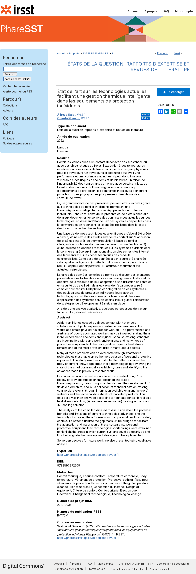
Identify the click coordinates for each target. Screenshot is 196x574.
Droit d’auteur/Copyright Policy (136, 563)
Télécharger (173, 92)
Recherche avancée (16, 86)
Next (177, 53)
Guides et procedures (17, 143)
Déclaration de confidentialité (127, 569)
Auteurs (8, 110)
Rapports (74, 53)
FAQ (5, 124)
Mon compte (105, 563)
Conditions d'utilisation (68, 568)
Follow (145, 114)
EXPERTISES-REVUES (95, 53)
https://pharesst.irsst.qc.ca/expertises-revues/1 (88, 454)
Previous (162, 53)
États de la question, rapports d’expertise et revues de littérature (129, 67)
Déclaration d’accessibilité (173, 563)
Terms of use (97, 568)
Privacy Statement (159, 569)
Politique (8, 138)
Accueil (60, 53)
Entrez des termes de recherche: (25, 64)
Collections (10, 105)
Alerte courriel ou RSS (17, 91)
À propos (75, 563)
